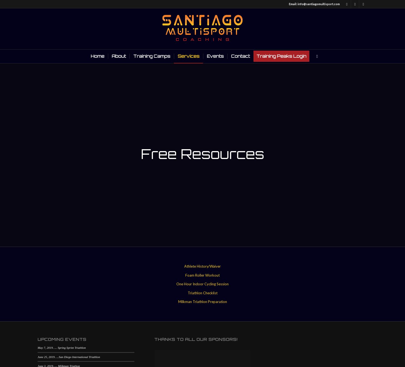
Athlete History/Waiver (202, 266)
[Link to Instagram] (363, 4)
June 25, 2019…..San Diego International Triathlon (69, 357)
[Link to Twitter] (355, 4)
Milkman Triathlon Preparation (202, 301)
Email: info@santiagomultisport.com (314, 4)
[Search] (315, 56)
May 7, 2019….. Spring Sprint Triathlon (62, 347)
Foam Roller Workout (202, 275)
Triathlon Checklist (202, 293)
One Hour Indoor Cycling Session (202, 284)
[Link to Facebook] (347, 4)
